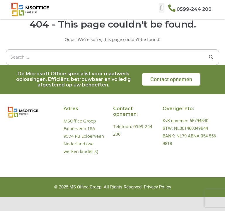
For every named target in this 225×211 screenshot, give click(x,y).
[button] (161, 8)
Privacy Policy (157, 187)
